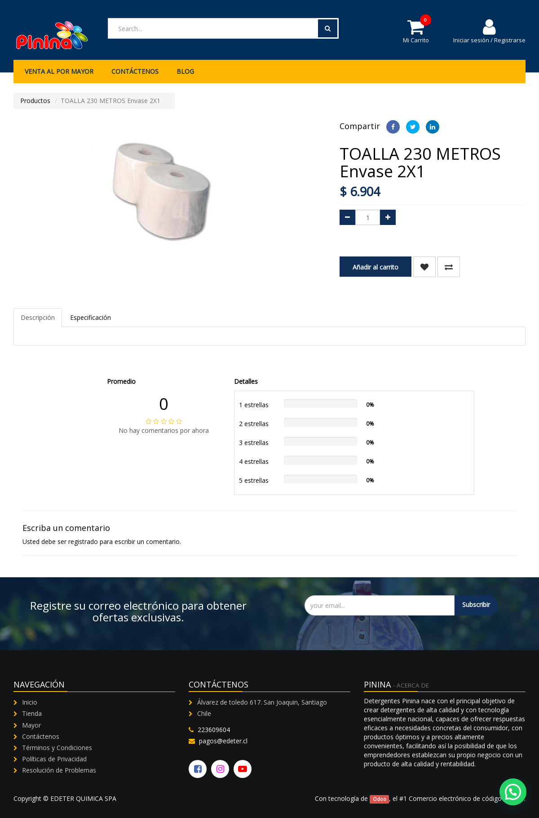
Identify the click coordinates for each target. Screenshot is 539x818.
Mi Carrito (416, 31)
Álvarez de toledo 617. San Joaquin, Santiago (262, 702)
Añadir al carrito (375, 267)
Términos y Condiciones (57, 747)
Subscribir (476, 604)
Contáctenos (40, 736)
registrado (83, 541)
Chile (204, 713)
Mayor (31, 725)
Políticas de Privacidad (54, 759)
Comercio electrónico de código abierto (466, 798)
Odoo (379, 799)
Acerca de (413, 685)
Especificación (90, 317)
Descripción (38, 317)
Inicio (29, 702)
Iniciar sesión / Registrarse (489, 31)
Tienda (32, 713)
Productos (35, 100)
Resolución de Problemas (59, 770)
